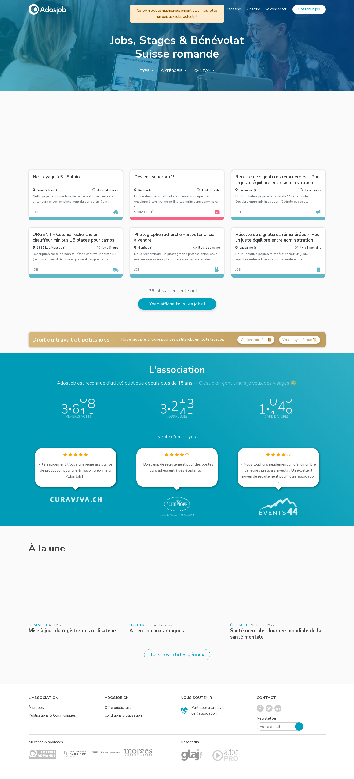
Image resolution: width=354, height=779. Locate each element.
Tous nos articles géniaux (177, 654)
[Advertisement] (177, 128)
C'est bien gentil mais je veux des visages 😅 (247, 383)
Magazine (233, 9)
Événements (239, 625)
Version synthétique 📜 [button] (299, 340)
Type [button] (145, 70)
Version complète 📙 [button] (256, 340)
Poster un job (309, 9)
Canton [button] (203, 70)
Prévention (38, 625)
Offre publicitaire (118, 707)
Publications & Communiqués (52, 715)
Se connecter (275, 9)
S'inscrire (253, 9)
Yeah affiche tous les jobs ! (177, 304)
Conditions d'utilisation (123, 715)
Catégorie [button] (172, 70)
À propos (36, 707)
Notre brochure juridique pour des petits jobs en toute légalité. (172, 339)
